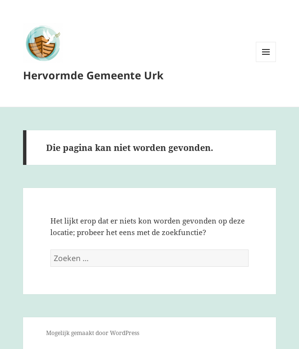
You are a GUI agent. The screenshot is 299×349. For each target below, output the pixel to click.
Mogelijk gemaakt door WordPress (92, 333)
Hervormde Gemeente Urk (93, 75)
